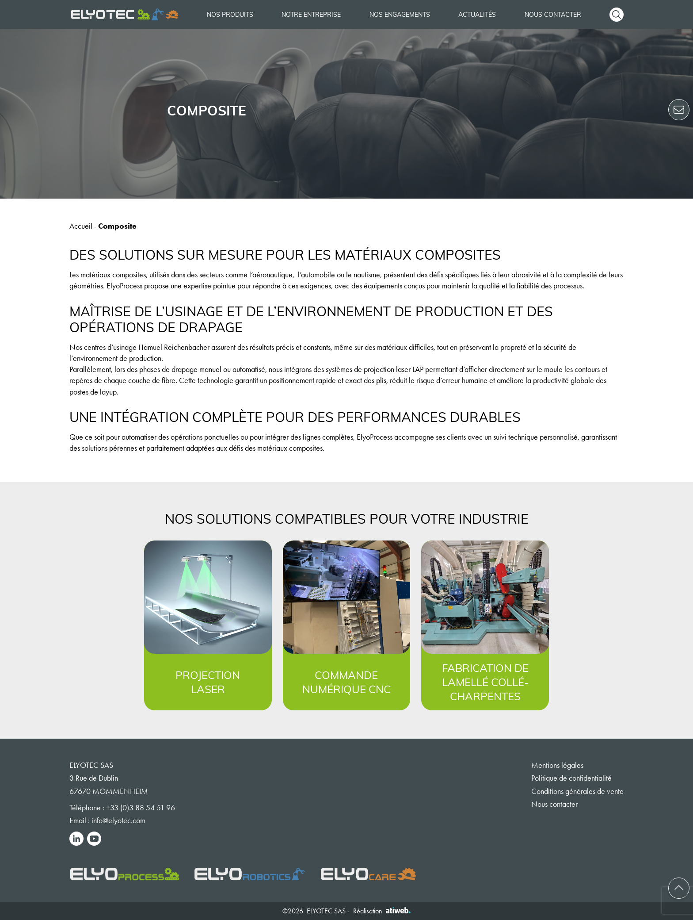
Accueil (80, 226)
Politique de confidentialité (571, 778)
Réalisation (382, 911)
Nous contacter (553, 14)
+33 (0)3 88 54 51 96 (140, 808)
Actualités (477, 14)
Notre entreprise (311, 14)
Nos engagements (399, 14)
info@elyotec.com (118, 820)
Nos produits (230, 14)
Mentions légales (557, 765)
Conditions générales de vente (577, 791)
